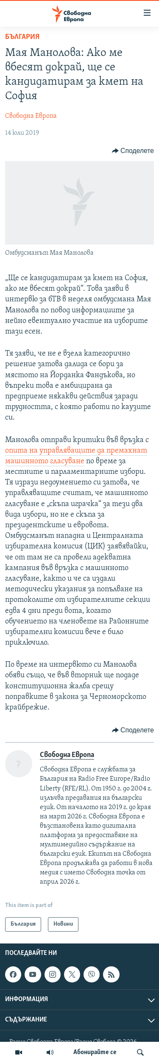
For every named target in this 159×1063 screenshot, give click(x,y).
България (22, 37)
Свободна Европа (31, 116)
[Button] (133, 151)
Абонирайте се (95, 1052)
